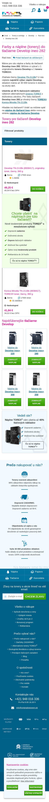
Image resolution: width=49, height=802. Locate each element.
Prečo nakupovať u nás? (25, 646)
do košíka (37, 197)
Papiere (37, 30)
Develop (31, 43)
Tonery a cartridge (18, 43)
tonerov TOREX (33, 101)
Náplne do (12, 358)
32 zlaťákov (17, 308)
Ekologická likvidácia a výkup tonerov (25, 657)
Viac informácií (27, 781)
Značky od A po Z (25, 627)
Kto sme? (25, 680)
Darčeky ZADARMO (25, 650)
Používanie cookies (24, 684)
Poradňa (25, 668)
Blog (25, 664)
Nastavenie (36, 787)
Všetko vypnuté (33, 793)
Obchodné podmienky (24, 687)
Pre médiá (24, 691)
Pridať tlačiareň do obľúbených (27, 65)
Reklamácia (25, 634)
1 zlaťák (15, 186)
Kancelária (36, 36)
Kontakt (25, 694)
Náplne (12, 30)
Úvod (6, 43)
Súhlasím (12, 787)
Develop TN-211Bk (26, 85)
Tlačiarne (12, 36)
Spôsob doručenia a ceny (25, 619)
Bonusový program (25, 630)
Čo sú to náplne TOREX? (24, 268)
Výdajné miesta (25, 623)
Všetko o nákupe (37, 4)
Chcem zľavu (34, 604)
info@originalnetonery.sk (27, 715)
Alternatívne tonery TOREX (25, 653)
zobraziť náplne (13, 368)
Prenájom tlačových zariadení (25, 661)
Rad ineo (41, 43)
